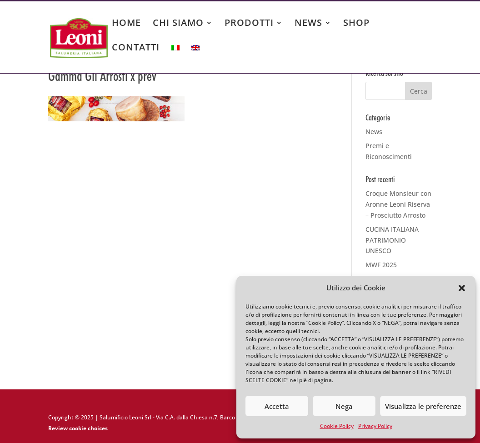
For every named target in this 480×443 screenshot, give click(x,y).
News (373, 131)
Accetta (277, 406)
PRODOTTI (249, 24)
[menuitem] (175, 56)
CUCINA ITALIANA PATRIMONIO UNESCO (392, 240)
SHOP (356, 24)
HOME (126, 24)
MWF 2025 (381, 264)
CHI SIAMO (178, 24)
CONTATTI (136, 48)
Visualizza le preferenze (423, 406)
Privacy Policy (375, 426)
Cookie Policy (337, 426)
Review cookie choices (78, 428)
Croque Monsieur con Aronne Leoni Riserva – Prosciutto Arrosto (398, 204)
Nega (344, 406)
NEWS (308, 24)
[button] (461, 288)
